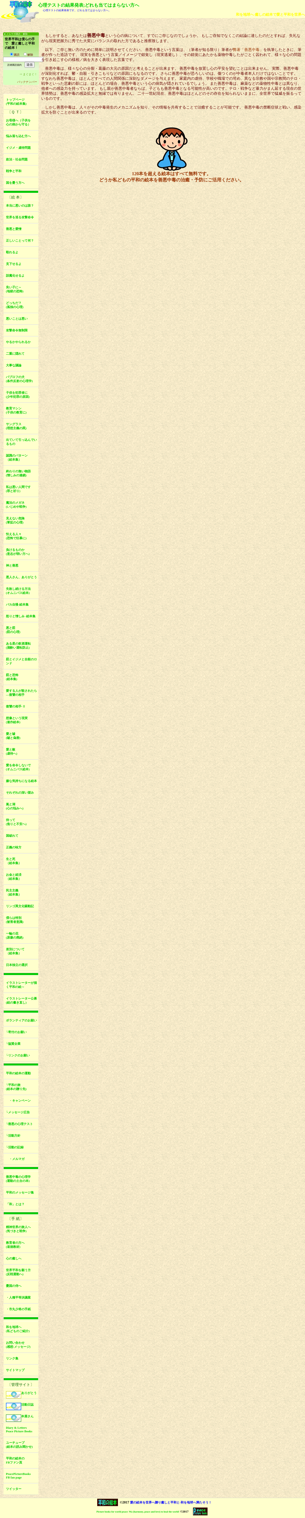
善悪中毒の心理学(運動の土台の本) (18, 1179)
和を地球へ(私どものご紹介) (18, 1329)
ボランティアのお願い (21, 1020)
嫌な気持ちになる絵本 (21, 781)
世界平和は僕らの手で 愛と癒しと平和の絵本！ (20, 43)
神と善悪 (12, 565)
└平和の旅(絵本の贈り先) (16, 1087)
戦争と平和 (13, 171)
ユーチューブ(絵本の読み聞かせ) (19, 1444)
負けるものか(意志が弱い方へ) (18, 552)
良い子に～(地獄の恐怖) (15, 289)
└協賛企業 (13, 1043)
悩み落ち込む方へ (18, 136)
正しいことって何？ (20, 240)
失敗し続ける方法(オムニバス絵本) (18, 591)
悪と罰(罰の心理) (13, 630)
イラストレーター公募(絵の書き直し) (21, 1000)
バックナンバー (27, 82)
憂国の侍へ (13, 1286)
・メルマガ (15, 1159)
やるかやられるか (18, 342)
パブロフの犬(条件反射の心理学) (19, 379)
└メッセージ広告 (18, 1112)
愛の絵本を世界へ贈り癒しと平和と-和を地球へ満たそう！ (171, 1502)
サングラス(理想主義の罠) (16, 426)
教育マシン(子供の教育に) (16, 410)
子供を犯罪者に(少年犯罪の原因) (18, 394)
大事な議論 (13, 365)
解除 (28, 54)
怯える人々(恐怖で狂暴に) (16, 536)
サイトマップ (15, 1370)
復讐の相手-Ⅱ (15, 706)
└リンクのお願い (18, 1055)
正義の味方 (13, 847)
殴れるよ (12, 252)
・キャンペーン (18, 1100)
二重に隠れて (15, 353)
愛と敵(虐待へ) (11, 751)
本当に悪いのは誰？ (20, 205)
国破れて (12, 835)
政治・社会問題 (17, 159)
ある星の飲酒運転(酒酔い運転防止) (18, 645)
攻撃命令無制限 (17, 330)
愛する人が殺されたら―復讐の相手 (21, 693)
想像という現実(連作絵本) (17, 720)
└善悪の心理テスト (19, 1124)
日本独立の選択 (17, 965)
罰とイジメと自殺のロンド (21, 661)
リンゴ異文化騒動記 (20, 906)
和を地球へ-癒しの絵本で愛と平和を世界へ (270, 14)
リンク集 (12, 1358)
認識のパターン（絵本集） (17, 457)
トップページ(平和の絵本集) (16, 101)
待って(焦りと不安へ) (16, 822)
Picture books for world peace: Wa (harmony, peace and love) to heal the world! (138, 1511)
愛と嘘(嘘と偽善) (13, 736)
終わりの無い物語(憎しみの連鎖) (18, 473)
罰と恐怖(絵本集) (12, 677)
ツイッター (13, 1489)
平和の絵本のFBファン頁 (15, 1460)
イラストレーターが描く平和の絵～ (21, 985)
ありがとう (21, 1395)
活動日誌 (20, 1406)
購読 (15, 54)
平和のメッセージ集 (20, 1192)
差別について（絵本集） (15, 951)
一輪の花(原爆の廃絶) (15, 935)
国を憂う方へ (15, 182)
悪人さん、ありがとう (21, 577)
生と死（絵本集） (13, 861)
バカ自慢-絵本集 (17, 604)
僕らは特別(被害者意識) (15, 920)
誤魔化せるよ (15, 275)
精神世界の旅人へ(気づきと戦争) (18, 1229)
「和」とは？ (15, 1204)
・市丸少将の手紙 (18, 1309)
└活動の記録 (15, 1147)
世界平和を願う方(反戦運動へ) (18, 1272)
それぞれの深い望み (20, 792)
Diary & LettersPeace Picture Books (19, 1429)
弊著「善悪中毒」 (248, 50)
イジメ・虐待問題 (18, 147)
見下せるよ (13, 264)
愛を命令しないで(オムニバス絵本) (18, 767)
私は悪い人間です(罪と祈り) (18, 489)
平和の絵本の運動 (18, 1073)
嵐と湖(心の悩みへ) (15, 806)
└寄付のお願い (16, 1032)
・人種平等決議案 (18, 1297)
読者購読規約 (14, 65)
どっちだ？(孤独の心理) (15, 305)
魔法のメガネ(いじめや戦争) (16, 504)
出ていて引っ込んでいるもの (21, 442)
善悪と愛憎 (13, 229)
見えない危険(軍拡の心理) (15, 520)
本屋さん (20, 1418)
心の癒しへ (13, 1258)
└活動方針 (13, 1135)
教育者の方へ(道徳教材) (15, 1245)
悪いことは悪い (17, 318)
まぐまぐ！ (30, 74)
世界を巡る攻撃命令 (20, 217)
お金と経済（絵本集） (13, 877)
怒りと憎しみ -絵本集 (21, 616)
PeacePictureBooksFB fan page (18, 1475)
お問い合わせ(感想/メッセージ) (18, 1345)
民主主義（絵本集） (13, 892)
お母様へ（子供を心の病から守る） (18, 122)
